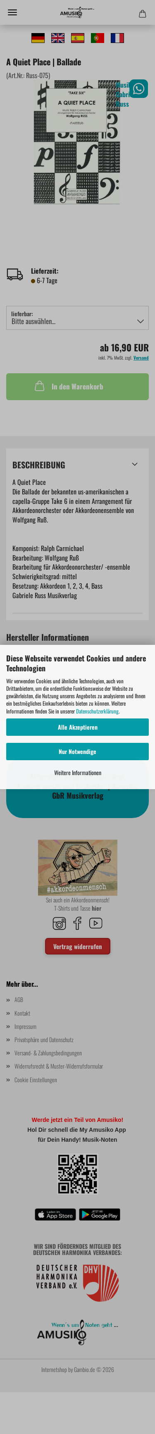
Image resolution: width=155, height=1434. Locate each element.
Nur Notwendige (77, 751)
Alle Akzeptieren (78, 727)
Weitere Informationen (77, 772)
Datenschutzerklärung (97, 711)
